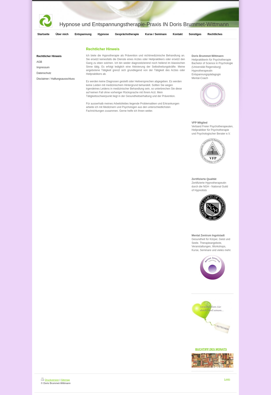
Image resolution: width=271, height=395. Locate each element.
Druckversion (50, 380)
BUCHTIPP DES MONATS (211, 349)
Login (227, 379)
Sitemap (65, 380)
